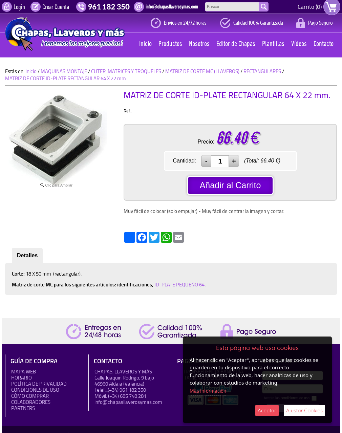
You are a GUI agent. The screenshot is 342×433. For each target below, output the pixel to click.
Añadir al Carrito (230, 185)
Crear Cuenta (55, 7)
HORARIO (21, 377)
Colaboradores (30, 402)
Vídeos (299, 44)
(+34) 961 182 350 (127, 389)
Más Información (208, 390)
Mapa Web (23, 371)
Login (19, 7)
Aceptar (267, 410)
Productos (170, 44)
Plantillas (273, 44)
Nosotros (199, 44)
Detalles (27, 255)
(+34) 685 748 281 (127, 395)
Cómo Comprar (30, 395)
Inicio (145, 44)
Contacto (324, 44)
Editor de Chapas (235, 44)
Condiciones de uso (35, 389)
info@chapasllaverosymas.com (128, 402)
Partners (23, 408)
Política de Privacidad (39, 383)
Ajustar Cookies (304, 410)
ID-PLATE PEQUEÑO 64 (179, 284)
